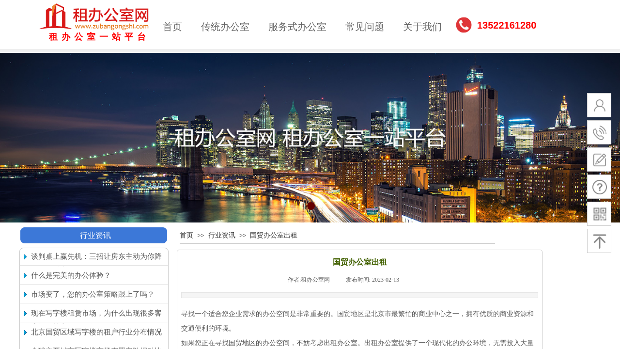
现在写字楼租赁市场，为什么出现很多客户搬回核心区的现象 (96, 320)
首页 (172, 26)
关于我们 (422, 26)
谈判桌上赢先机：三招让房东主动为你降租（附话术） (96, 263)
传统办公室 (225, 26)
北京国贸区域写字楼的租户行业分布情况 (96, 332)
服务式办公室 (297, 26)
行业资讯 (95, 235)
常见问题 (364, 26)
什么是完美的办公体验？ (71, 275)
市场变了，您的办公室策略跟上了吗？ (93, 294)
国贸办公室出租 (273, 235)
